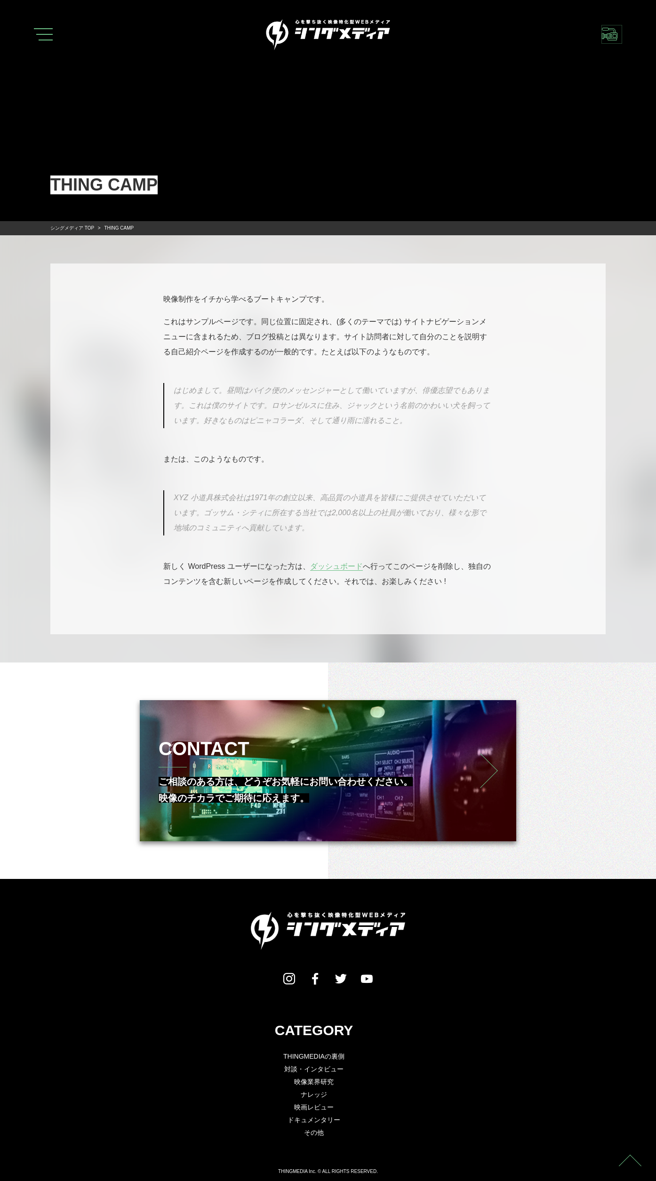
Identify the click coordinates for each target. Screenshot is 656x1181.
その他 (314, 1132)
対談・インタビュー (314, 1069)
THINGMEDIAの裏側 (313, 1056)
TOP (72, 228)
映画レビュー (314, 1107)
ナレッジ (314, 1094)
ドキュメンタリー (314, 1120)
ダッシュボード (336, 566)
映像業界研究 (314, 1081)
